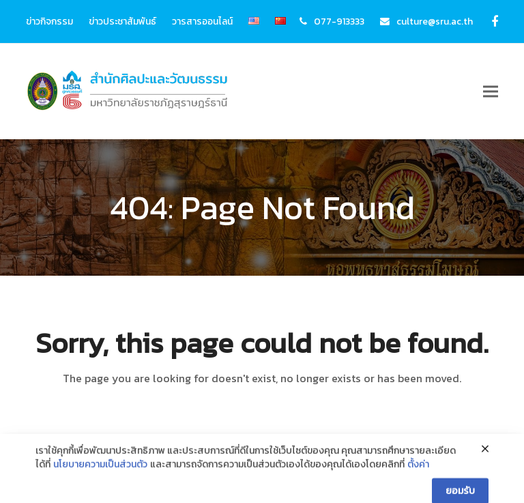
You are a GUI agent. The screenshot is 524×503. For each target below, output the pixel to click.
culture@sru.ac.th (434, 21)
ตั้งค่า (418, 480)
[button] (490, 92)
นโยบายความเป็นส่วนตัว (100, 480)
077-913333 (339, 21)
